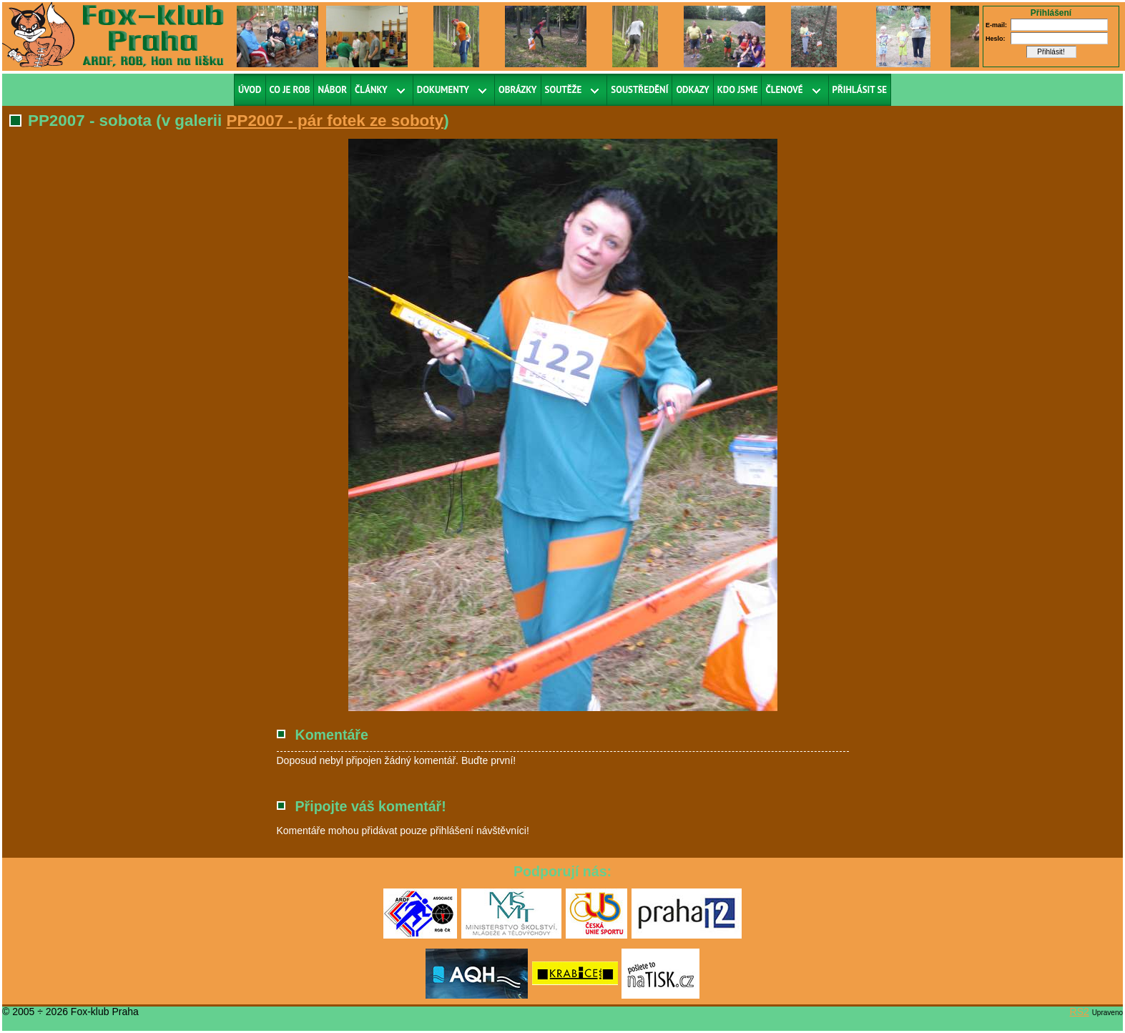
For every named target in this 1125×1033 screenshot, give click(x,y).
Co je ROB (290, 90)
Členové (783, 90)
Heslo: (996, 38)
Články (371, 90)
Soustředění (639, 90)
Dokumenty (443, 90)
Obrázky (517, 90)
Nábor (332, 90)
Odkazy (692, 90)
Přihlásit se (860, 90)
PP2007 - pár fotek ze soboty (335, 120)
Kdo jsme (737, 90)
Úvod (250, 90)
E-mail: (996, 25)
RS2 (1079, 1011)
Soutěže (563, 90)
